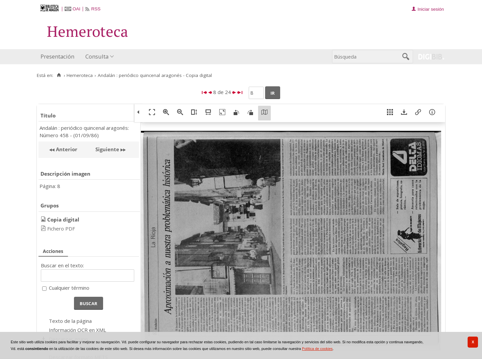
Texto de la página (70, 321)
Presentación (57, 56)
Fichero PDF (61, 228)
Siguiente (107, 149)
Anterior (66, 149)
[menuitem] (59, 56)
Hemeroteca (80, 75)
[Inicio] (59, 75)
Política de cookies (317, 349)
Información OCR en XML (77, 330)
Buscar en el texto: (62, 265)
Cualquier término (69, 287)
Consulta (96, 56)
